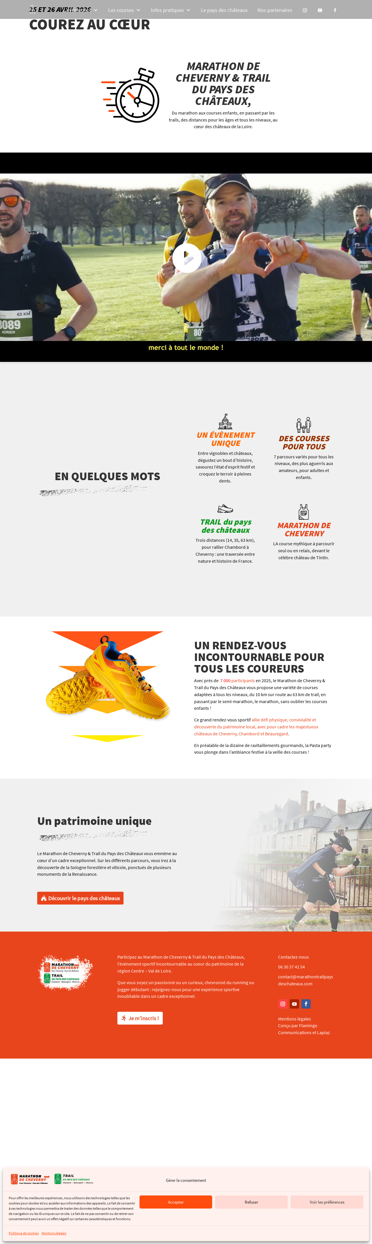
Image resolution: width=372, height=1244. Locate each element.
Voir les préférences (327, 1202)
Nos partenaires (274, 10)
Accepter (176, 1202)
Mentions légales (54, 1233)
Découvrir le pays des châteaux (84, 898)
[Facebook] (335, 10)
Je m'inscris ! (143, 1018)
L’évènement (80, 10)
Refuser (251, 1202)
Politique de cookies (24, 1233)
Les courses (124, 10)
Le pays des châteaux (224, 10)
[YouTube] (320, 10)
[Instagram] (305, 10)
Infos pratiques (171, 10)
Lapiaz (323, 1032)
